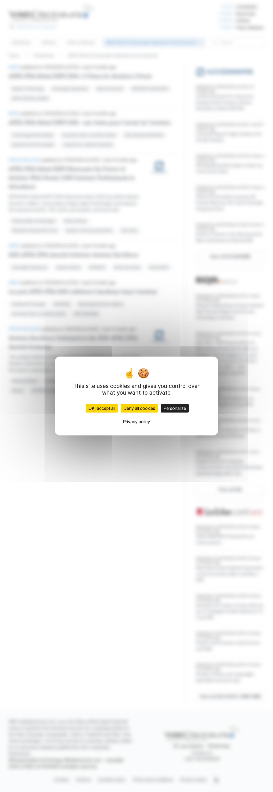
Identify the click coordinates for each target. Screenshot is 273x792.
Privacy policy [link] (136, 421)
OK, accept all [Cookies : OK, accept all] (102, 408)
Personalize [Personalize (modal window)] (174, 408)
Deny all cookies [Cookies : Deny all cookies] (139, 408)
